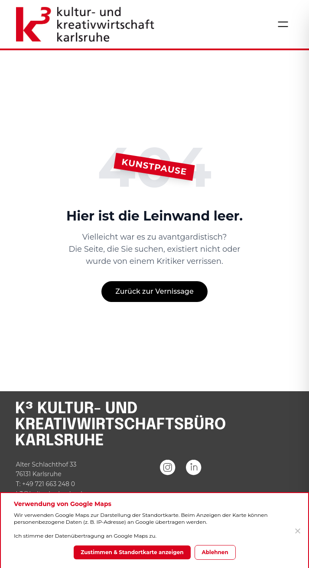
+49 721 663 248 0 (48, 484)
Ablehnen (215, 552)
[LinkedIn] (194, 479)
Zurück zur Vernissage (154, 291)
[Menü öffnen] (283, 24)
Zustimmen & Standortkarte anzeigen (132, 552)
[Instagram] (168, 479)
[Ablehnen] (297, 530)
